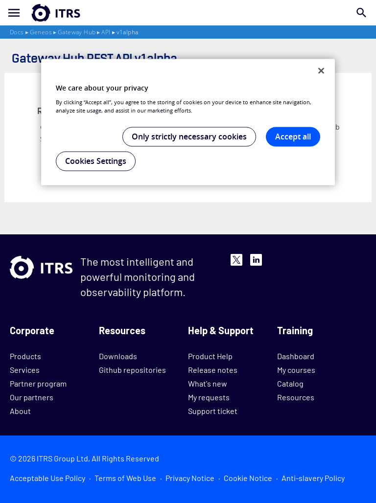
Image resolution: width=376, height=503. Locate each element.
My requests (209, 397)
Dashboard (295, 356)
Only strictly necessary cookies (189, 136)
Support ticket (212, 410)
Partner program (38, 383)
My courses (296, 369)
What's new (207, 383)
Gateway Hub (76, 32)
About (20, 410)
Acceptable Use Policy (47, 477)
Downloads (118, 356)
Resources (295, 397)
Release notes (212, 369)
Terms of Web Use (125, 477)
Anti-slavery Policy (313, 477)
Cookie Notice (248, 477)
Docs (17, 32)
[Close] (321, 71)
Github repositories (132, 369)
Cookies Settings (95, 161)
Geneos (41, 32)
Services (25, 369)
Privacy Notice (189, 477)
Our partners (31, 397)
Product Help (210, 356)
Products (25, 356)
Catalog (290, 383)
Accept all (293, 136)
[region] (188, 122)
